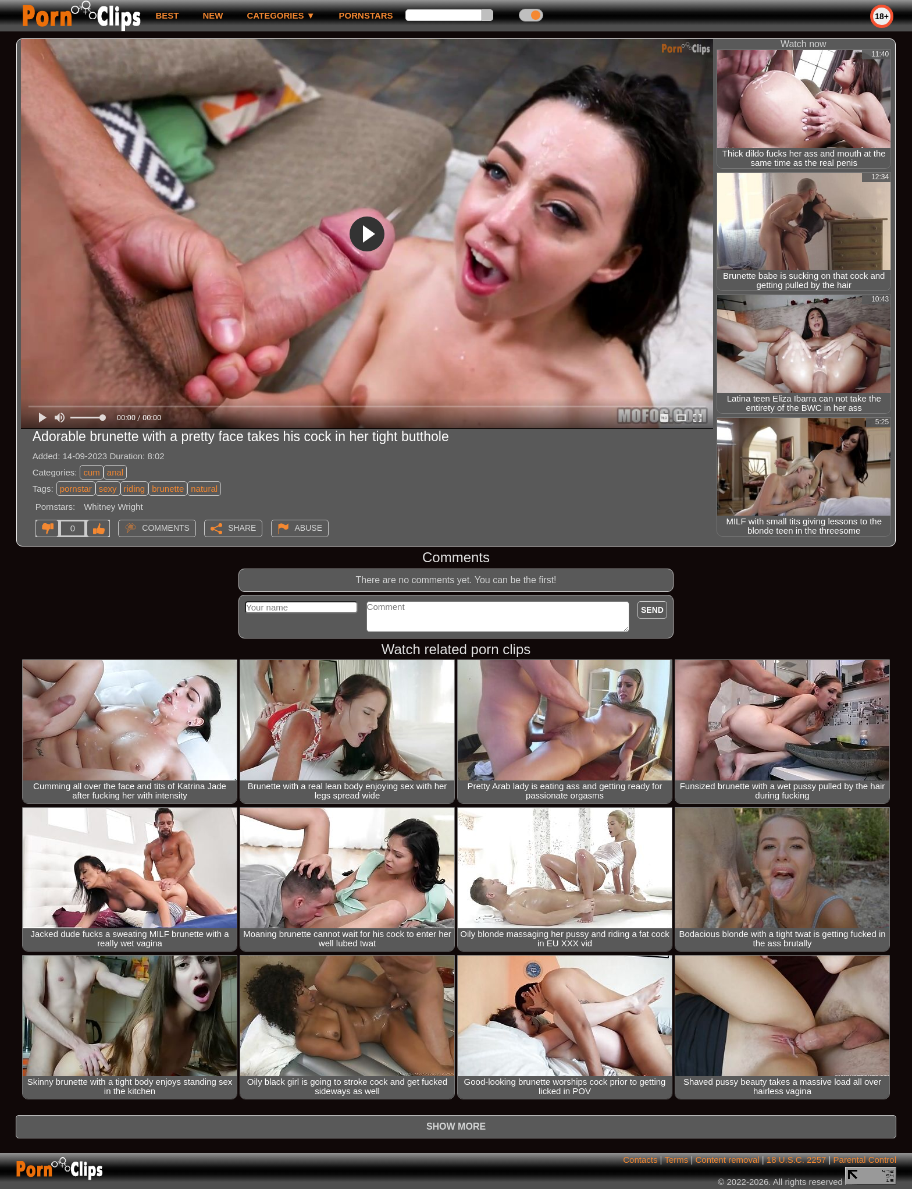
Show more (456, 1126)
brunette (168, 489)
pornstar (76, 489)
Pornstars (366, 15)
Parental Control (864, 1160)
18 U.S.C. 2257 (796, 1160)
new (212, 15)
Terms (676, 1160)
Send (652, 610)
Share (242, 528)
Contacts (640, 1160)
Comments (166, 528)
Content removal (728, 1160)
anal (115, 472)
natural (204, 489)
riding (134, 489)
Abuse (308, 528)
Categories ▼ (281, 15)
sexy (108, 489)
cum (91, 472)
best (167, 15)
